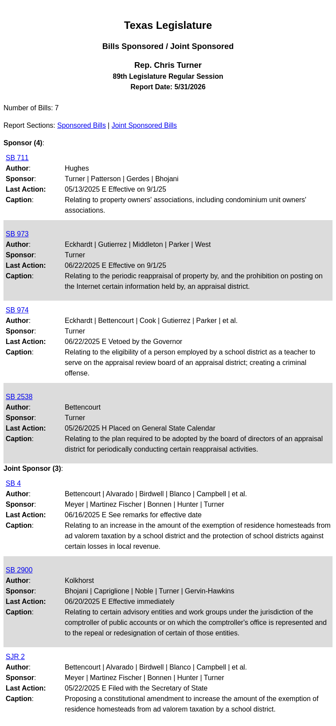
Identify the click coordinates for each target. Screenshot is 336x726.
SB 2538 (19, 396)
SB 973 (17, 234)
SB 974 (17, 310)
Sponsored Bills (81, 125)
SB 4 (13, 483)
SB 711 (17, 157)
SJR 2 (15, 656)
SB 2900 (19, 570)
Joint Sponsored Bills (144, 125)
